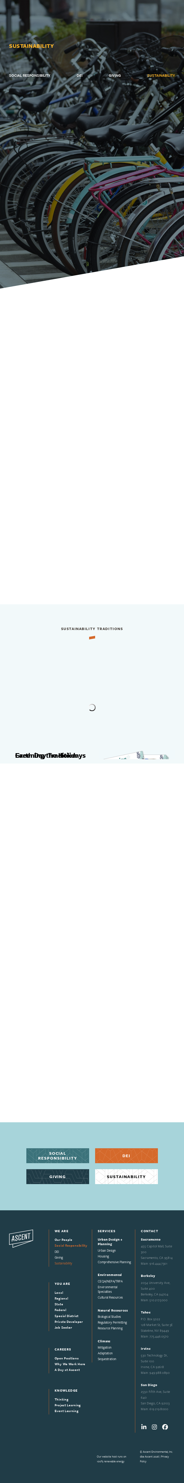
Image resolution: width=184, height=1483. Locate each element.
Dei (126, 1156)
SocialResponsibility (57, 1155)
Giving (57, 1177)
